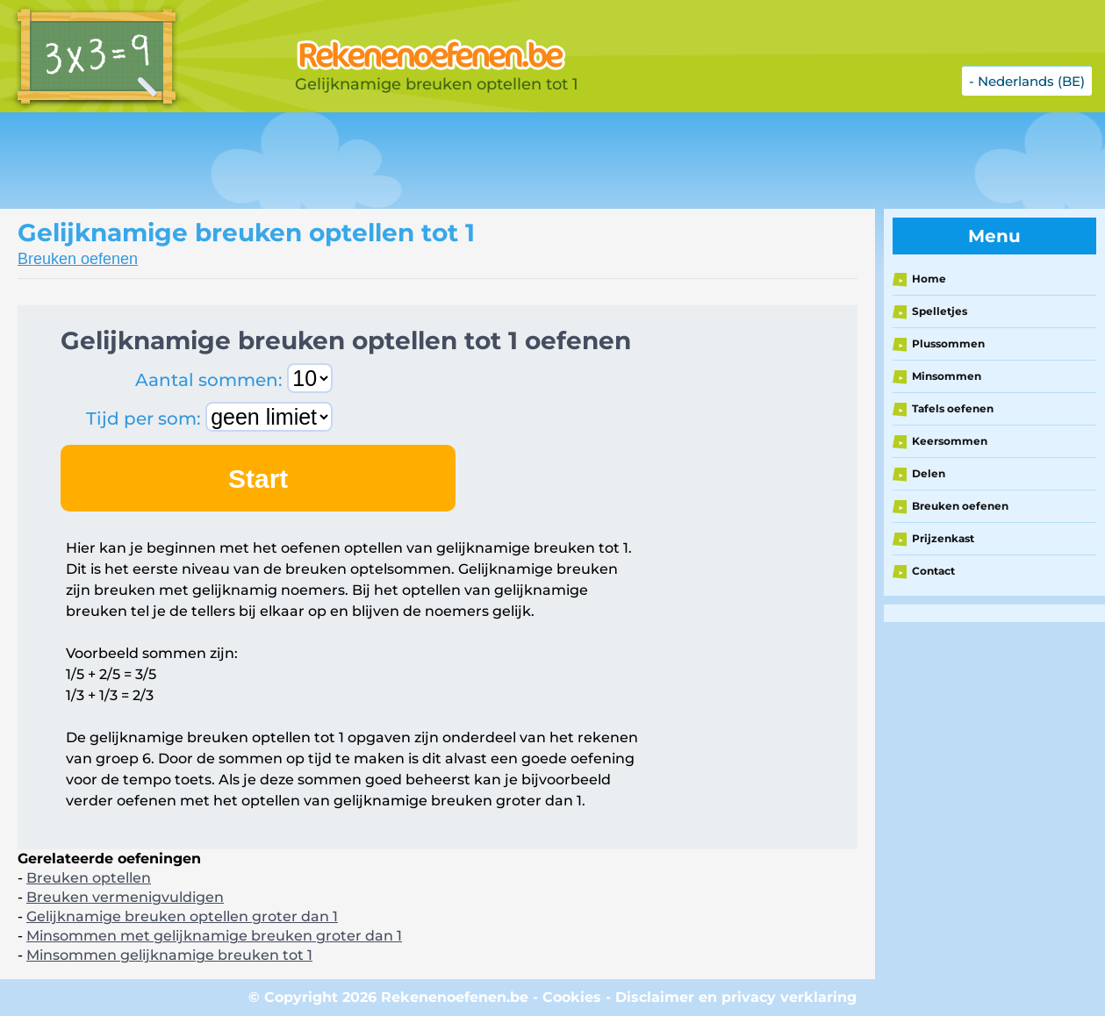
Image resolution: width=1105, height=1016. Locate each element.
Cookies (571, 997)
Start (258, 478)
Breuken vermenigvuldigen (125, 897)
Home (929, 278)
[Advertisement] (439, 160)
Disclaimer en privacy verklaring (736, 997)
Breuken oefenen (78, 259)
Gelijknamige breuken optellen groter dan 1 (182, 916)
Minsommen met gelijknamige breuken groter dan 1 (214, 935)
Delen (928, 473)
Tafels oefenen (953, 408)
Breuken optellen (88, 877)
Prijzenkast (943, 538)
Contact (933, 570)
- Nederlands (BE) (1027, 81)
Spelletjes (939, 311)
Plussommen (948, 343)
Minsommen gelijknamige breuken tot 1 (169, 955)
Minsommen (946, 376)
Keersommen (949, 440)
